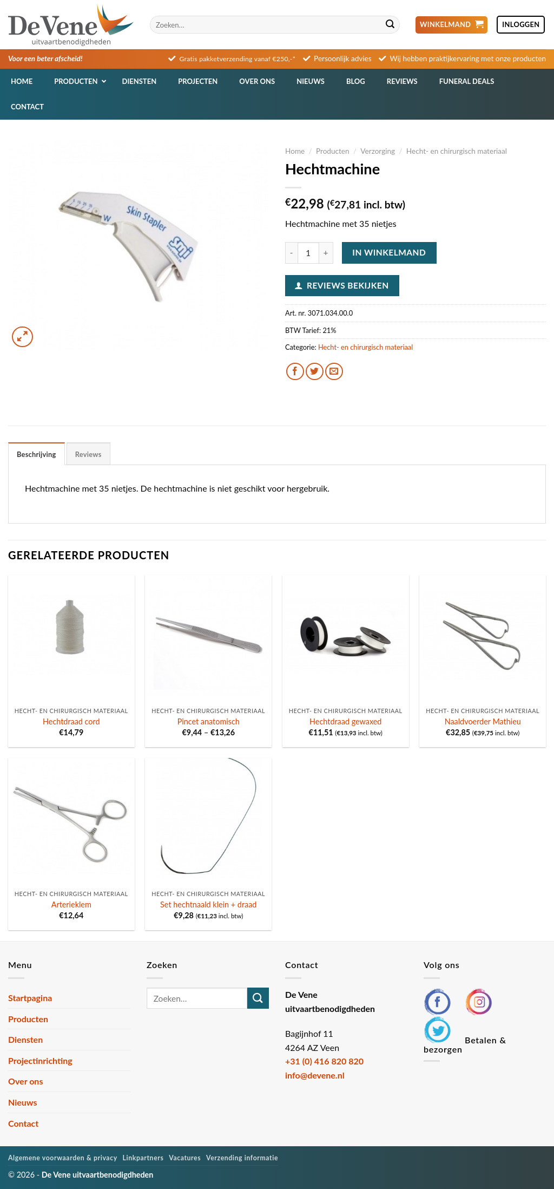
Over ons (25, 1081)
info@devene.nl (315, 1075)
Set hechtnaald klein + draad (208, 904)
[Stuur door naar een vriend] (334, 372)
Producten (332, 151)
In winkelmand (389, 252)
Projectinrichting (40, 1060)
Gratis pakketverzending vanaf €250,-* (238, 59)
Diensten (25, 1039)
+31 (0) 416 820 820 (324, 1061)
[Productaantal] (308, 253)
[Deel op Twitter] (315, 372)
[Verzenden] (390, 25)
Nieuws (22, 1102)
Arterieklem (71, 904)
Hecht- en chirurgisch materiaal (456, 151)
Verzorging (377, 151)
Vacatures (185, 1158)
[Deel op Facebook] (295, 372)
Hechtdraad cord (71, 721)
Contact (23, 1123)
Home (295, 151)
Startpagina (30, 997)
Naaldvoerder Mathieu (483, 721)
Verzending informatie (242, 1158)
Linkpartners (143, 1158)
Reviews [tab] (88, 454)
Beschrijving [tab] (36, 454)
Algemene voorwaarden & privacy (62, 1158)
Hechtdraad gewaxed (345, 721)
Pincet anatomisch (208, 721)
